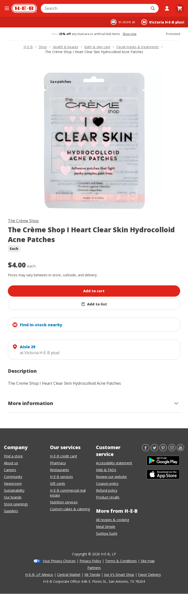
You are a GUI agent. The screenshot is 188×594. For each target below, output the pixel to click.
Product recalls (107, 497)
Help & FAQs (106, 469)
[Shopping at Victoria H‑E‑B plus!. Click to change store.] (162, 22)
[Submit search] (153, 8)
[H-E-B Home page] (24, 8)
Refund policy (106, 490)
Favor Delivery (149, 574)
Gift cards (57, 483)
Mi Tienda (92, 574)
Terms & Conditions (121, 561)
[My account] (167, 8)
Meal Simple (105, 526)
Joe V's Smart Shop (119, 574)
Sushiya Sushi (106, 533)
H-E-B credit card (63, 456)
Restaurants (59, 469)
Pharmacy (58, 463)
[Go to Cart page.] (179, 8)
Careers (10, 469)
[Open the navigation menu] (7, 8)
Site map (148, 561)
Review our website (111, 476)
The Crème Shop (23, 220)
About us (11, 463)
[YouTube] (180, 450)
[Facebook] (145, 450)
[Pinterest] (163, 450)
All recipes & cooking (112, 519)
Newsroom (13, 483)
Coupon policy (107, 483)
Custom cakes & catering (70, 509)
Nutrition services (64, 502)
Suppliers (11, 511)
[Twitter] (154, 450)
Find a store (13, 456)
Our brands (13, 497)
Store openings (16, 504)
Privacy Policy (90, 561)
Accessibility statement (114, 463)
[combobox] (94, 8)
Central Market (69, 574)
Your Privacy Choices (59, 561)
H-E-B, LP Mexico (39, 574)
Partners (94, 567)
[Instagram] (172, 450)
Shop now (129, 34)
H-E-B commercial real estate (68, 493)
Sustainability (14, 490)
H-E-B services (61, 476)
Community (13, 476)
